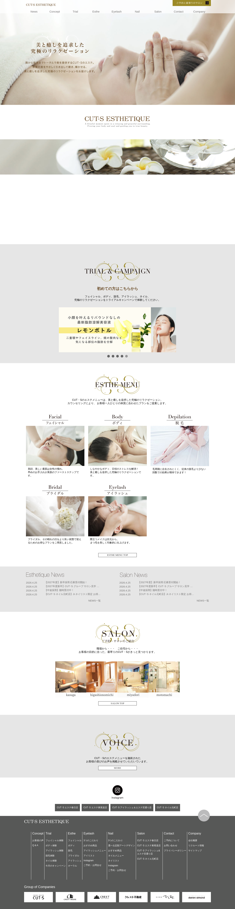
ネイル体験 (51, 860)
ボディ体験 (51, 845)
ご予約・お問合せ (92, 865)
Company (199, 11)
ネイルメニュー (116, 855)
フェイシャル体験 (55, 840)
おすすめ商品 (90, 845)
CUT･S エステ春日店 (67, 807)
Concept (55, 11)
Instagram (88, 860)
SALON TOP (117, 703)
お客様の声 (38, 840)
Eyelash (117, 11)
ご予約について (172, 840)
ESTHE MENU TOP (117, 555)
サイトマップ (195, 850)
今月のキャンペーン (56, 865)
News (34, 11)
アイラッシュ (74, 860)
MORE (117, 767)
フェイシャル (74, 840)
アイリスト (89, 855)
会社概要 (192, 840)
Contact (178, 11)
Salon (157, 11)
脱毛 (70, 850)
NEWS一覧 (94, 600)
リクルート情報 (196, 845)
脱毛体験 (50, 855)
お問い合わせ (170, 845)
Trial (75, 11)
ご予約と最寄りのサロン (186, 3)
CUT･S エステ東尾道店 (95, 807)
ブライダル (73, 855)
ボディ (71, 845)
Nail (137, 11)
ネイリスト (113, 860)
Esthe (96, 11)
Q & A (35, 845)
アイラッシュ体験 (55, 850)
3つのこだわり (91, 840)
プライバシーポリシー (175, 850)
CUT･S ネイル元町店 (167, 807)
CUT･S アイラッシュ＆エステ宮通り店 (131, 807)
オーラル (72, 865)
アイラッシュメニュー (95, 850)
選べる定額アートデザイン (121, 845)
